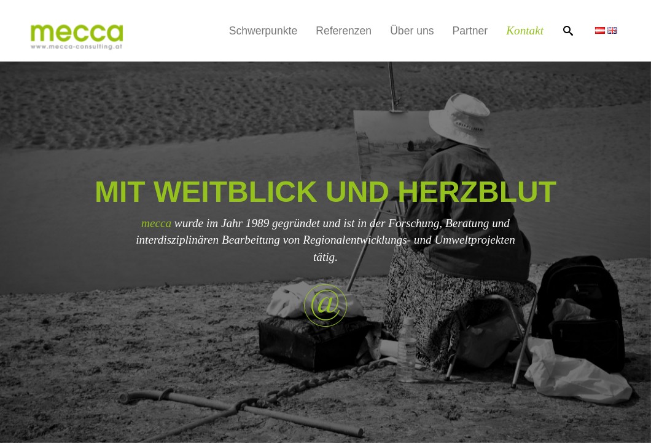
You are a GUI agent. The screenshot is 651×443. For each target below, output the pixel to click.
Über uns (412, 31)
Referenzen (344, 31)
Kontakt (525, 30)
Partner (470, 31)
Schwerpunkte (263, 31)
